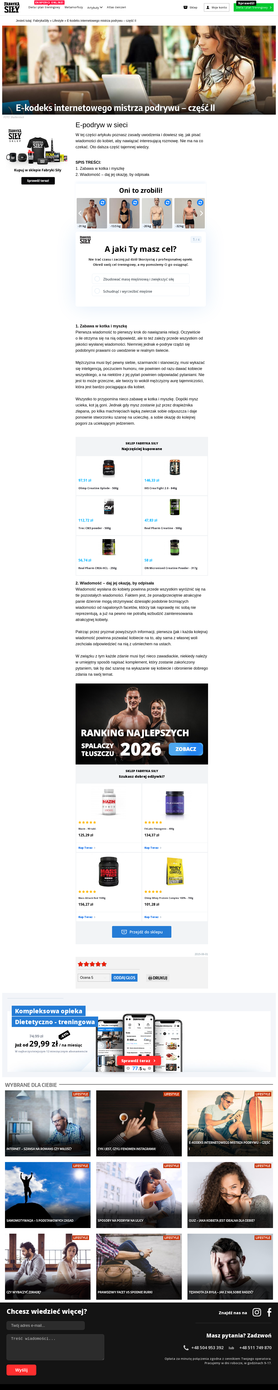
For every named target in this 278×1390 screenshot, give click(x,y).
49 (220, 1358)
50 (224, 1358)
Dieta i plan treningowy (45, 6)
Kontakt (136, 1346)
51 (229, 1358)
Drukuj (157, 884)
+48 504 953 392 (207, 1240)
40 (181, 1358)
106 (235, 1365)
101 (205, 1365)
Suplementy (54, 1313)
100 (199, 1365)
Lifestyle (109, 1320)
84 (129, 1365)
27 (124, 1358)
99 (194, 1365)
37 (168, 1358)
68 (59, 1365)
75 (90, 1365)
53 (237, 1358)
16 (77, 1358)
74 (85, 1365)
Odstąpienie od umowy (167, 1375)
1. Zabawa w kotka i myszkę (100, 168)
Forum (165, 1326)
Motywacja (168, 1300)
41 (185, 1358)
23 (107, 1358)
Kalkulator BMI (171, 1294)
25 (116, 1358)
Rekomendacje (171, 1320)
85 (133, 1365)
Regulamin (118, 1346)
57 (255, 1358)
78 (103, 1365)
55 (246, 1358)
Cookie (152, 1346)
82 (120, 1365)
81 (116, 1365)
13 (64, 1358)
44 (198, 1358)
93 (168, 1365)
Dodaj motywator (173, 1307)
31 (142, 1358)
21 (98, 1358)
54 (242, 1358)
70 (68, 1365)
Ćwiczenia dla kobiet (175, 1287)
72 (77, 1365)
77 (98, 1365)
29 (133, 1358)
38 (172, 1358)
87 (142, 1365)
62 (33, 1365)
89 (150, 1365)
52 (233, 1358)
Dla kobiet (110, 1294)
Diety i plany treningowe (62, 1287)
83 (124, 1365)
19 (90, 1358)
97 (185, 1365)
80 (111, 1365)
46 (207, 1358)
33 (150, 1358)
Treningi (52, 1300)
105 (229, 1365)
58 (259, 1358)
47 (211, 1358)
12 (59, 1358)
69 (64, 1365)
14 (68, 1358)
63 (38, 1365)
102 (211, 1365)
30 (137, 1358)
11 (55, 1358)
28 (129, 1358)
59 (263, 1358)
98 (190, 1365)
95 (177, 1365)
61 (29, 1365)
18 (85, 1358)
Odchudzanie (112, 1307)
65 (46, 1365)
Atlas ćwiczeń (116, 7)
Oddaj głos (124, 883)
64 (42, 1365)
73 (81, 1365)
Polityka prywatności (178, 1346)
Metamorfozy (74, 7)
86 (137, 1365)
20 (94, 1358)
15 (72, 1358)
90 (155, 1365)
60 (268, 1358)
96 (181, 1365)
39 (177, 1358)
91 (159, 1365)
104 (223, 1365)
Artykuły (95, 7)
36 (163, 1358)
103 (217, 1365)
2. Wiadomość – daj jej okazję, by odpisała (112, 174)
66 (51, 1365)
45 (203, 1358)
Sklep (49, 1294)
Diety (49, 1307)
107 (242, 1365)
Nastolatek (110, 1313)
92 (163, 1365)
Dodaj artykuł (94, 1346)
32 (146, 1358)
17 (81, 1358)
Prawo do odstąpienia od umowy (119, 1375)
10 (51, 1358)
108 (248, 1365)
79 (107, 1365)
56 (250, 1358)
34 (155, 1358)
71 (72, 1365)
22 (103, 1358)
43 (194, 1358)
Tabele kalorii (170, 1313)
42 (190, 1358)
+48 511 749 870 (255, 1240)
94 (172, 1365)
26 (120, 1358)
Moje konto (111, 1300)
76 (94, 1365)
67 (55, 1365)
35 (159, 1358)
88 (146, 1365)
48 (216, 1358)
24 (111, 1358)
